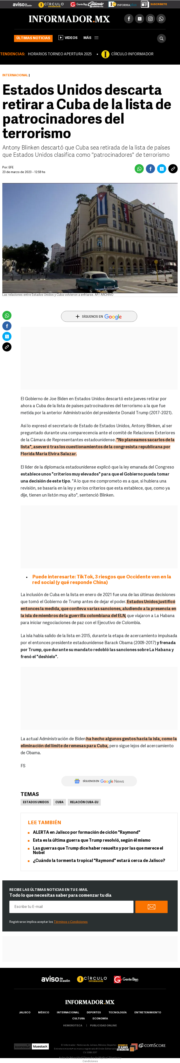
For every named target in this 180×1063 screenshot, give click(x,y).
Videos (68, 37)
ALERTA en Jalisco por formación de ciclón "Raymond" (86, 832)
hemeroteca (72, 1026)
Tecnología (117, 1012)
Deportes (94, 1012)
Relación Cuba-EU (84, 802)
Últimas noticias (33, 38)
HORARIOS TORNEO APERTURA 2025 (60, 54)
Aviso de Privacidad (70, 1058)
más (90, 38)
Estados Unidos (36, 802)
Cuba (59, 802)
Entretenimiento (147, 1012)
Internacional (15, 75)
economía (100, 1019)
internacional (68, 1012)
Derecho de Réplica (95, 1058)
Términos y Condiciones (71, 922)
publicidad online (103, 1026)
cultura (78, 1019)
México (43, 1012)
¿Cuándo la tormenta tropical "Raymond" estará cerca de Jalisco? (99, 861)
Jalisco (24, 1012)
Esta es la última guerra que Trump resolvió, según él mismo (92, 840)
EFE (11, 167)
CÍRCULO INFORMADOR (132, 54)
